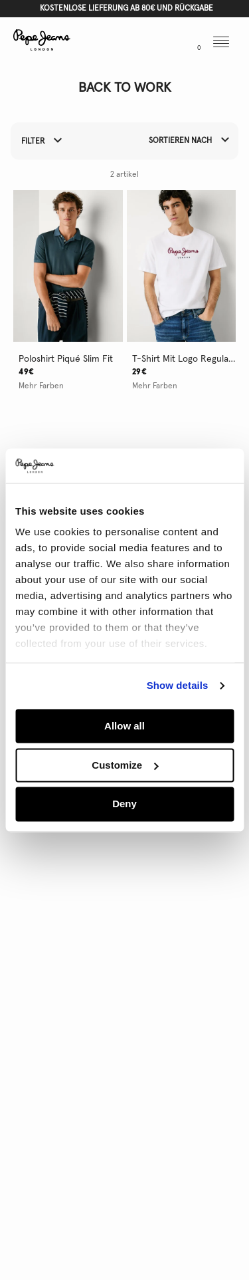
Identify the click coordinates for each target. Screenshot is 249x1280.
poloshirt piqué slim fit (66, 359)
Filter (41, 142)
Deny (124, 804)
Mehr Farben (41, 386)
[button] (142, 43)
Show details (177, 686)
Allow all (124, 725)
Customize (125, 765)
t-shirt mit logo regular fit (184, 359)
